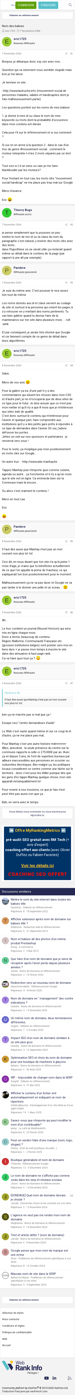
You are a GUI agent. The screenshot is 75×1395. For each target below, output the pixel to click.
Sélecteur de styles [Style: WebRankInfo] (13, 1313)
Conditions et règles (13, 1325)
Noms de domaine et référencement (40, 971)
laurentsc (16, 907)
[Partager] (66, 53)
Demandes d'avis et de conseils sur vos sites (45, 1203)
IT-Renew (16, 1163)
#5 (71, 541)
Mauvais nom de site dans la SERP (33, 1274)
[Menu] (5, 5)
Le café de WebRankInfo (32, 1128)
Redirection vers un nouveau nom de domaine (41, 983)
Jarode (15, 1203)
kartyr (14, 1128)
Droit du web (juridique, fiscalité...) (38, 1148)
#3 (71, 282)
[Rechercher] (70, 5)
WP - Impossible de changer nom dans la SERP (42, 1077)
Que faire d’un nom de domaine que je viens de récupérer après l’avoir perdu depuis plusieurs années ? (41, 963)
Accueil (6, 1345)
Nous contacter (10, 1319)
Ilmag (14, 947)
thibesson (16, 927)
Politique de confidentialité (17, 1332)
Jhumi (14, 1183)
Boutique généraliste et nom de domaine (37, 1160)
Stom (14, 1258)
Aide (4, 1339)
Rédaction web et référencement (42, 927)
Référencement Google (44, 986)
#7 (71, 683)
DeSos (14, 1148)
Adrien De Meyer (20, 1277)
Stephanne (17, 1223)
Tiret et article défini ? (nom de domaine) (37, 1235)
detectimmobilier (20, 986)
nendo (14, 971)
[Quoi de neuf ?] (62, 5)
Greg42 (15, 1081)
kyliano (15, 1065)
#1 (71, 53)
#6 (71, 612)
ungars (15, 1026)
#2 (71, 224)
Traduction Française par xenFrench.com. (25, 1391)
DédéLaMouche (19, 1105)
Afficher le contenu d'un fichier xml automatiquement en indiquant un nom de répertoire (38, 1097)
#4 (71, 365)
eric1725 (10, 30)
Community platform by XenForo (35, 1388)
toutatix (15, 1006)
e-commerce (26, 947)
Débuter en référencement (37, 907)
